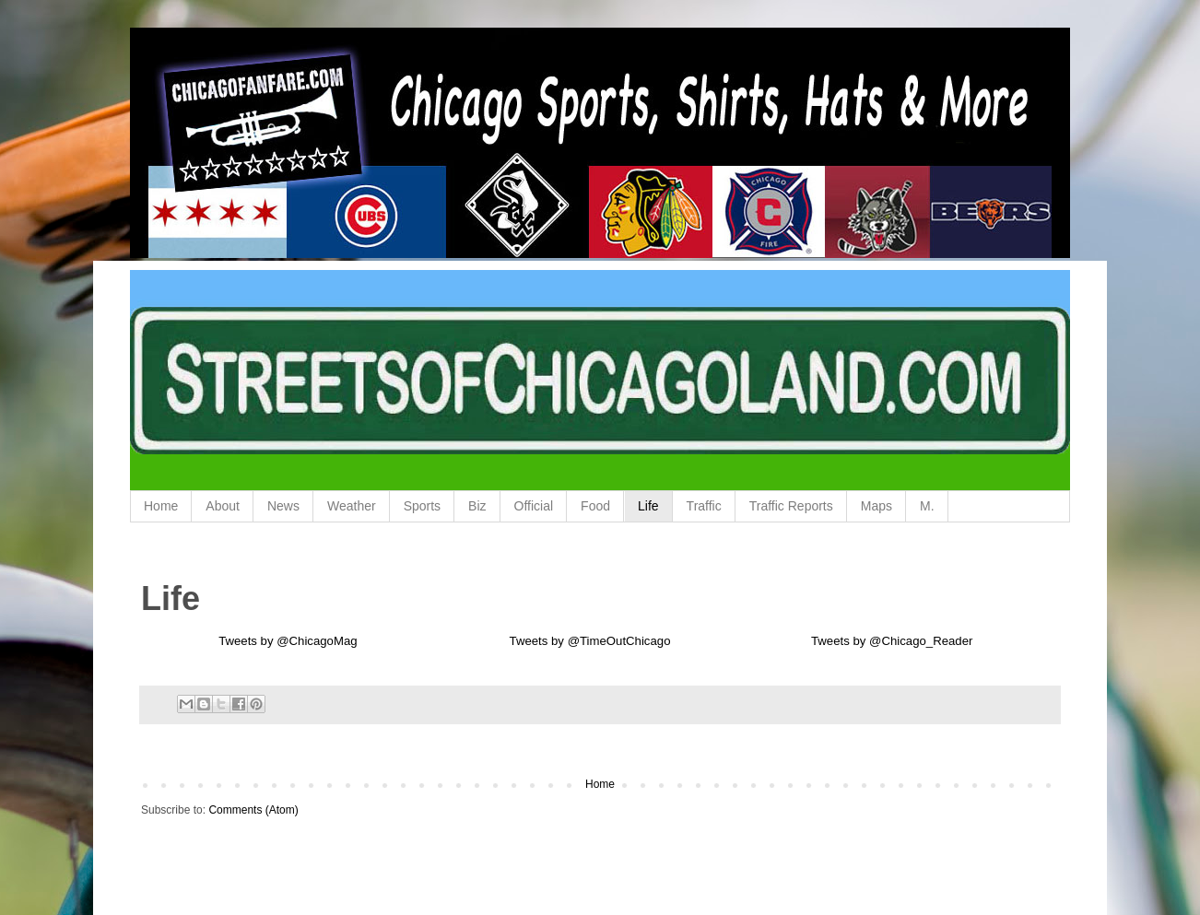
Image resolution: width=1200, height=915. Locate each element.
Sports (422, 506)
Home (161, 506)
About (223, 506)
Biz (477, 506)
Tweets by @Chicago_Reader (891, 641)
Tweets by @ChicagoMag (287, 641)
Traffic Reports (791, 506)
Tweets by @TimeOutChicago (590, 641)
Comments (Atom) (253, 810)
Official (534, 506)
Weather (351, 506)
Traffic (704, 506)
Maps (876, 506)
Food (595, 506)
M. (927, 506)
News (283, 506)
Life (648, 506)
